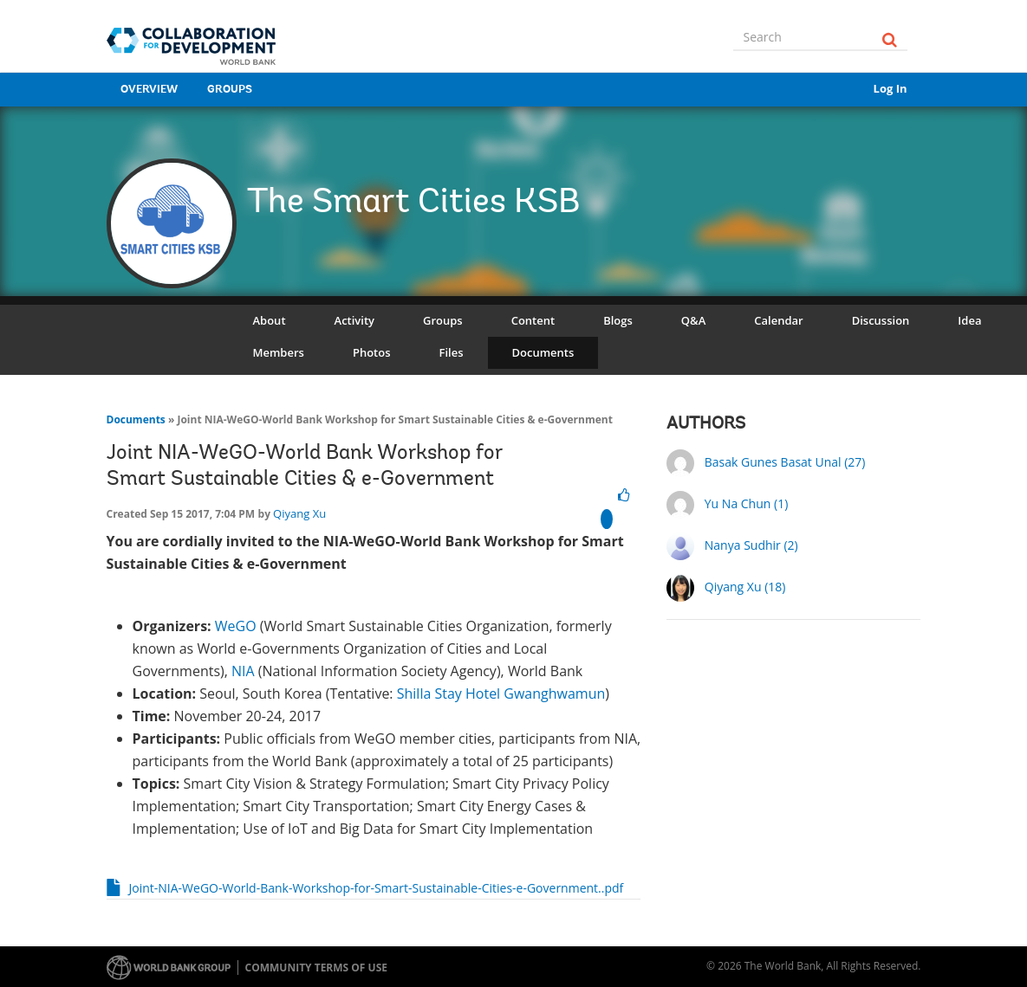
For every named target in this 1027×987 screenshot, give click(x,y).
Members (278, 352)
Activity (354, 320)
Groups (229, 89)
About (269, 320)
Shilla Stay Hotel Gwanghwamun (501, 693)
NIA (243, 671)
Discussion (881, 320)
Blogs (618, 320)
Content (533, 320)
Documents (543, 352)
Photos (372, 352)
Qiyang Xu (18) (745, 586)
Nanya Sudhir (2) (751, 545)
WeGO (236, 625)
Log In (890, 88)
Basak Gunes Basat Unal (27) (785, 462)
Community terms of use (316, 967)
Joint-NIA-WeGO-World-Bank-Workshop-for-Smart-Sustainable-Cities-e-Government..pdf (376, 888)
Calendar (778, 320)
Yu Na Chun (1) (746, 503)
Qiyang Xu (299, 513)
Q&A (693, 320)
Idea (969, 320)
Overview (149, 89)
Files (451, 352)
